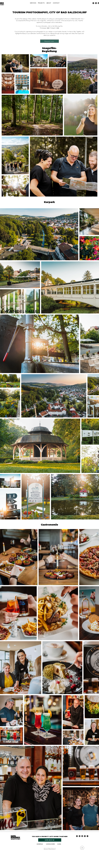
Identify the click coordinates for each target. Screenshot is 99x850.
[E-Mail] (87, 836)
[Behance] (85, 836)
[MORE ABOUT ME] (49, 840)
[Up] (82, 848)
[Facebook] (82, 836)
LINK (48, 28)
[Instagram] (93, 3)
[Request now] (49, 41)
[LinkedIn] (96, 3)
